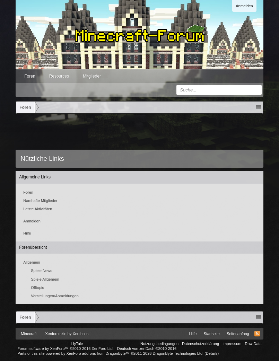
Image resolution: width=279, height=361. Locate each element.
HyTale (77, 344)
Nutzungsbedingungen (159, 344)
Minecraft (28, 334)
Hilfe (27, 233)
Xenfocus (80, 334)
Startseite (211, 334)
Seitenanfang (238, 334)
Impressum (232, 344)
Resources (59, 76)
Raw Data (253, 344)
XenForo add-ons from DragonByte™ (97, 353)
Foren (29, 76)
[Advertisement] (142, 132)
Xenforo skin (56, 334)
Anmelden (244, 6)
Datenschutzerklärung (200, 344)
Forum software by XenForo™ (65, 348)
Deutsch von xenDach (146, 348)
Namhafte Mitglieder (40, 201)
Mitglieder (92, 76)
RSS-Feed (257, 333)
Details (212, 353)
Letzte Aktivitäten (37, 209)
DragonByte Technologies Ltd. (178, 353)
